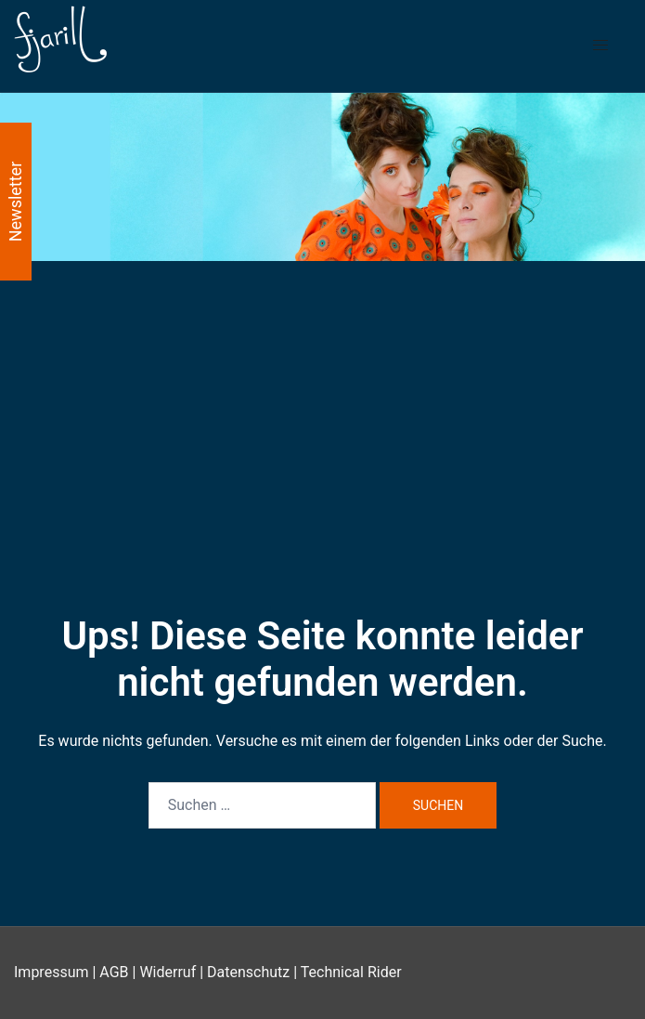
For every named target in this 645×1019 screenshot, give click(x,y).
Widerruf (167, 972)
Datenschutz (248, 972)
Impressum (51, 972)
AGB (113, 972)
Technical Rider (351, 972)
